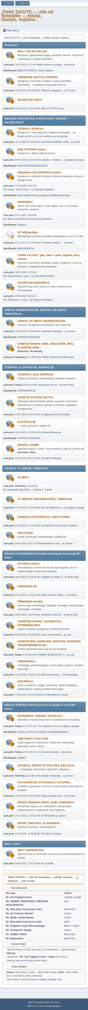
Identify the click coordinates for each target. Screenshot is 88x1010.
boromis (71, 64)
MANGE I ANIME (28, 444)
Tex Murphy (36, 351)
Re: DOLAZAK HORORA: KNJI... (53, 142)
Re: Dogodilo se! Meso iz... (50, 577)
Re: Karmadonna (45, 525)
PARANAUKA (26, 661)
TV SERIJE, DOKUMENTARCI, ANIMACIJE (45, 498)
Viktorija (10, 953)
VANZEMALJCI (27, 586)
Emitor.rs (22, 224)
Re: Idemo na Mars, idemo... (51, 595)
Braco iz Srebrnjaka (47, 694)
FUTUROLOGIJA (28, 563)
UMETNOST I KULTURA (33, 738)
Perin (33, 452)
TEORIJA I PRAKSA (30, 128)
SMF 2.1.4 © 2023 (35, 1006)
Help (30, 1002)
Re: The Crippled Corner (46, 726)
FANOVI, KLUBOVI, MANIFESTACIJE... (43, 320)
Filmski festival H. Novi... (49, 543)
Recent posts (17, 887)
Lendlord (65, 414)
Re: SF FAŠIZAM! (46, 815)
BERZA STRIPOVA (27, 70)
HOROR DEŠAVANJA (29, 337)
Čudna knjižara (45, 70)
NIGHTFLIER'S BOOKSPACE (32, 165)
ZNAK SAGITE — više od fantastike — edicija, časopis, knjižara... (27, 15)
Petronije (56, 458)
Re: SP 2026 (43, 833)
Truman (71, 90)
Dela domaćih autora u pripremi (33, 195)
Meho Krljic (68, 357)
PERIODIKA (25, 201)
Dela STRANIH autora (32, 149)
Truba (77, 142)
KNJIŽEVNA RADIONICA (34, 282)
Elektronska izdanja (60, 195)
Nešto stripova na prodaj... (50, 64)
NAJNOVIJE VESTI (30, 99)
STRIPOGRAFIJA (26, 390)
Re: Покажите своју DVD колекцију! (25, 926)
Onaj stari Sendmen (44, 189)
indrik (50, 863)
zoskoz (68, 752)
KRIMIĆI (22, 758)
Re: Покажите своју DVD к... (17, 489)
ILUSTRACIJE (27, 421)
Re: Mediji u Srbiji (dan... (50, 775)
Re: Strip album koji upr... (46, 385)
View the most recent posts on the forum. (26, 960)
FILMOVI (23, 477)
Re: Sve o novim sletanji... (50, 634)
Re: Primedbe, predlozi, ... (50, 242)
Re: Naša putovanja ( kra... (50, 795)
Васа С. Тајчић (44, 489)
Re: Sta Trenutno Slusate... (47, 752)
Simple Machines (53, 1006)
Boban (70, 242)
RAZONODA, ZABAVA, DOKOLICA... (41, 715)
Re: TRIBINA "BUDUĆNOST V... (50, 654)
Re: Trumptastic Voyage (18, 930)
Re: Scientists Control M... (50, 614)
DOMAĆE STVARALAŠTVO (35, 397)
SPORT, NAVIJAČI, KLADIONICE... (40, 823)
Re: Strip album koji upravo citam (24, 909)
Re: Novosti (43, 458)
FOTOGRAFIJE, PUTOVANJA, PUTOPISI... (45, 782)
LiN (39, 432)
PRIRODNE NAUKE (30, 601)
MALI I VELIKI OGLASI (32, 51)
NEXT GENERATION (31, 850)
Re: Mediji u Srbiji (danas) (20, 917)
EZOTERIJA (25, 681)
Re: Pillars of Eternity (48, 357)
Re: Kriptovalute (14, 938)
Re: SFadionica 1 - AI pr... (16, 300)
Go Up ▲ (55, 1002)
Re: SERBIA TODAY (16, 934)
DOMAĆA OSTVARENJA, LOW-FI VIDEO (44, 516)
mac (62, 108)
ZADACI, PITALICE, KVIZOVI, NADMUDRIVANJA (43, 732)
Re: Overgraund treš (47, 414)
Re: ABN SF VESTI (47, 108)
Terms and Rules (42, 1002)
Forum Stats (17, 943)
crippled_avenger (75, 160)
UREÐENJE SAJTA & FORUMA (38, 77)
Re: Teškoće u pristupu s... (50, 90)
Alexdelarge (71, 674)
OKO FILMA (25, 532)
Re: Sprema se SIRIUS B (16, 219)
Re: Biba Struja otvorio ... (49, 674)
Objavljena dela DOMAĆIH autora (39, 172)
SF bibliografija (27, 232)
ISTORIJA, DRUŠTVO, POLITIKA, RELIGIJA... (47, 765)
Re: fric (40, 863)
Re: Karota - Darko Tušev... (17, 189)
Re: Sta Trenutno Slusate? (20, 913)
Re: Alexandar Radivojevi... (50, 331)
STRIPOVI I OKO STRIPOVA (36, 374)
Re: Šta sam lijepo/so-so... (50, 507)
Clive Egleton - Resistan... (50, 160)
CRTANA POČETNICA (29, 438)
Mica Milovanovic (52, 432)
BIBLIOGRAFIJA (26, 248)
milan (67, 921)
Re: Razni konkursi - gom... (17, 276)
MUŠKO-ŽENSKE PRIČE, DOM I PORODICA (46, 802)
